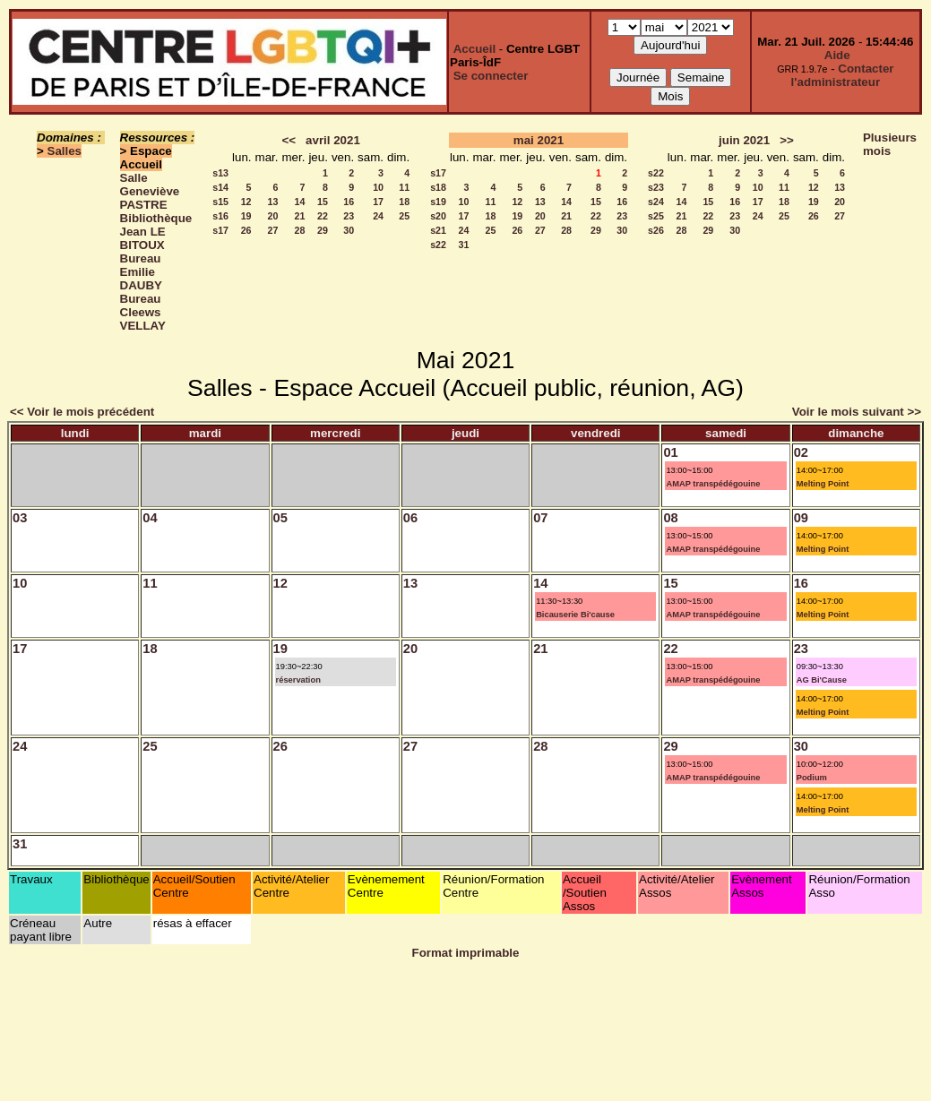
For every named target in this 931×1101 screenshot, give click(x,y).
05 (280, 518)
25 (404, 216)
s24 (656, 201)
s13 (220, 173)
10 (378, 187)
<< (288, 140)
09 (801, 518)
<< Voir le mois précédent (82, 411)
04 (149, 518)
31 (464, 244)
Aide (837, 55)
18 (404, 201)
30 (348, 230)
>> (787, 140)
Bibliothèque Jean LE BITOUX (156, 231)
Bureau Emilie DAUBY (141, 272)
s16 (220, 216)
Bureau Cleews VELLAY (143, 312)
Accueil (474, 49)
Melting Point (823, 483)
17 (378, 201)
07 (540, 518)
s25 (656, 216)
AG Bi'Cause (822, 679)
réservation (298, 679)
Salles (64, 151)
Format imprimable (466, 952)
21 (300, 216)
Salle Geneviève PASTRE (150, 191)
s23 (656, 187)
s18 (438, 187)
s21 (438, 230)
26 (246, 230)
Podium (812, 777)
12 (246, 201)
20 (273, 216)
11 (404, 187)
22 (322, 216)
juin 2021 (744, 140)
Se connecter (491, 75)
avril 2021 (333, 140)
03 (20, 518)
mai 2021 (538, 140)
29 (322, 230)
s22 (438, 244)
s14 (220, 187)
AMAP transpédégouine (713, 483)
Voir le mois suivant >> (856, 411)
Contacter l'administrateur (842, 75)
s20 (438, 216)
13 (273, 201)
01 (670, 452)
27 (273, 230)
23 (348, 216)
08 (670, 518)
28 (300, 230)
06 (410, 518)
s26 (656, 230)
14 (300, 201)
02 (801, 452)
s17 (220, 230)
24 (378, 216)
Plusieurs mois (890, 144)
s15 (220, 201)
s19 (438, 201)
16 (348, 201)
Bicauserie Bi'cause (575, 614)
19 (246, 216)
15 (322, 201)
